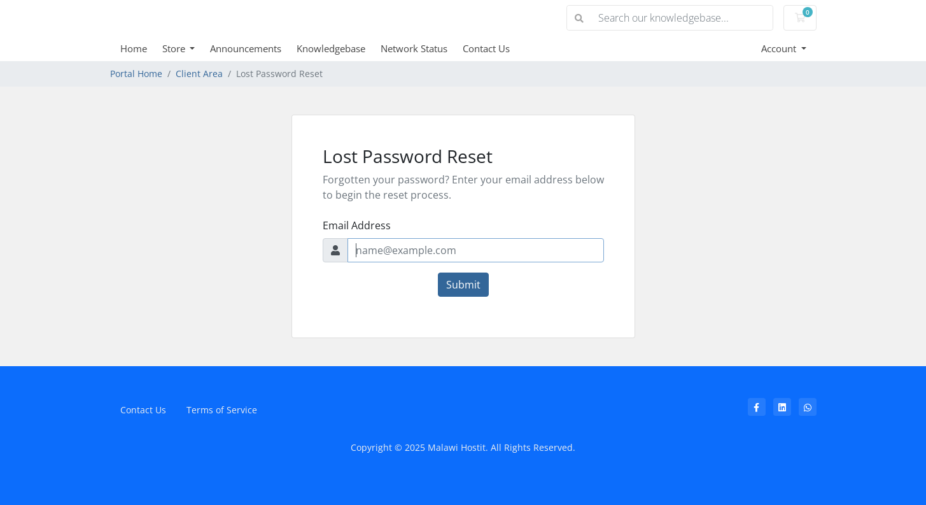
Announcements (245, 48)
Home (133, 48)
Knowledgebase (331, 48)
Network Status (414, 48)
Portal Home (136, 74)
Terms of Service (221, 410)
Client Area (199, 74)
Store (175, 48)
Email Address (357, 225)
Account (780, 48)
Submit (463, 285)
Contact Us (486, 48)
